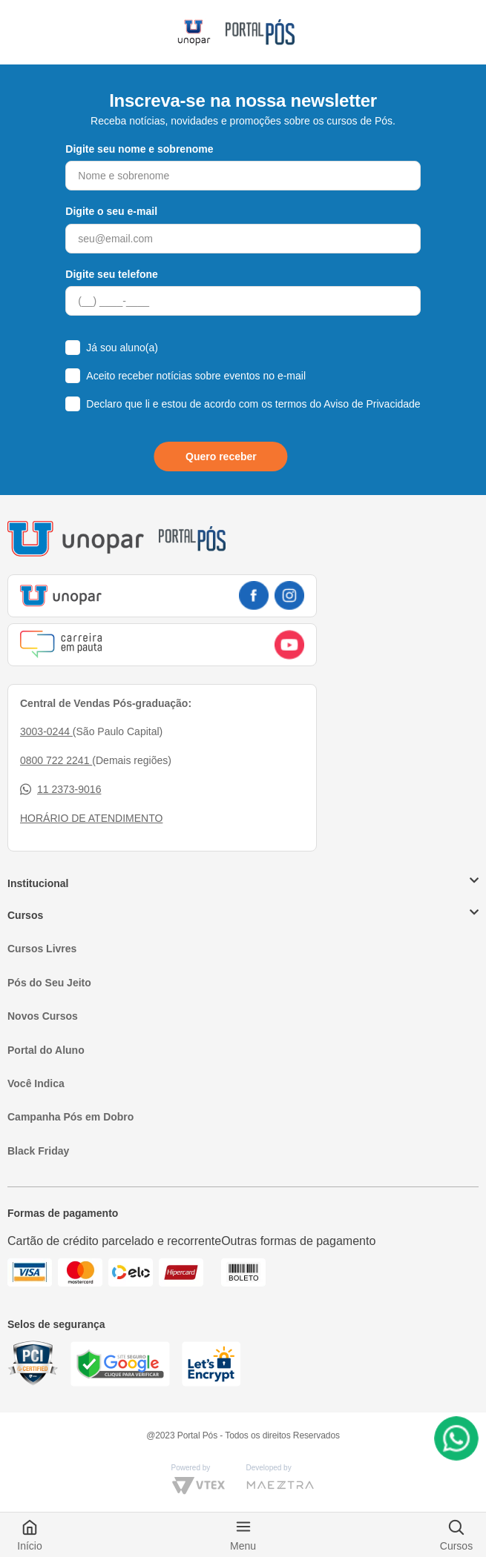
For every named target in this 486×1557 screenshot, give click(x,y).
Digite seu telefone (111, 274)
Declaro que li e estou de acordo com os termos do (253, 404)
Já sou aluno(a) (122, 347)
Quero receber (221, 456)
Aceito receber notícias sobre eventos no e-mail (196, 376)
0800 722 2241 (56, 760)
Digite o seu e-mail (111, 211)
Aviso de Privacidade (372, 404)
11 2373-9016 (60, 789)
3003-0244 (46, 731)
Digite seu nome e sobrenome (139, 149)
